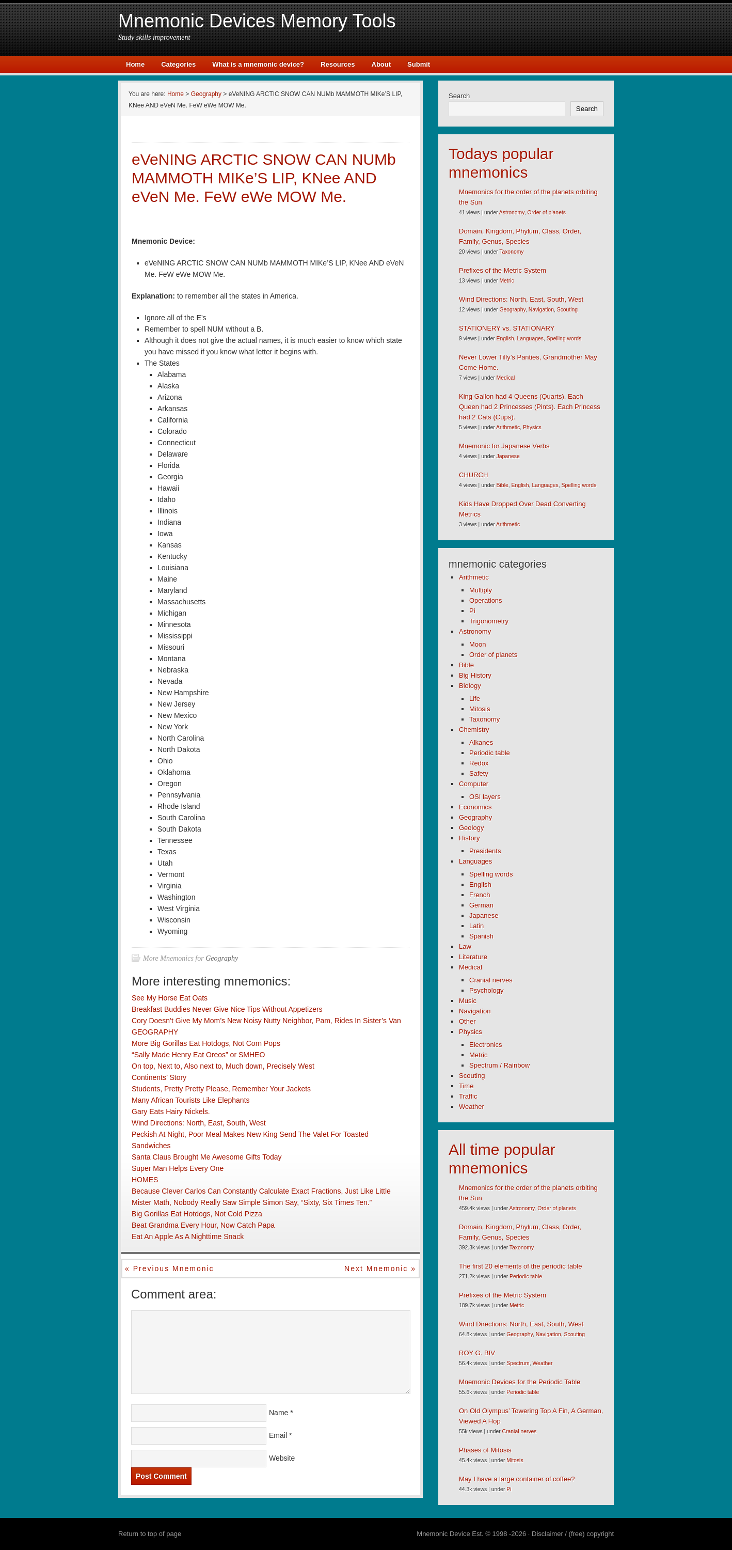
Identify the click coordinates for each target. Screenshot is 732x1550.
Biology (470, 686)
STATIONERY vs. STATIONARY (506, 328)
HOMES (145, 1180)
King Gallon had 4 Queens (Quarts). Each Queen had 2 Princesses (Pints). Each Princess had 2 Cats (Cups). (529, 407)
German (481, 905)
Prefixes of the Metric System (502, 270)
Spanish (481, 936)
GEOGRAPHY (155, 1032)
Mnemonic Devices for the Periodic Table (519, 1382)
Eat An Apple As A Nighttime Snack (188, 1236)
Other (467, 1021)
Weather (471, 1106)
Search (459, 96)
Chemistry (474, 729)
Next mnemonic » (380, 1268)
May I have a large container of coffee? (517, 1479)
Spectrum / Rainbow (499, 1065)
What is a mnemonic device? (258, 64)
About (381, 64)
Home (135, 64)
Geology (471, 828)
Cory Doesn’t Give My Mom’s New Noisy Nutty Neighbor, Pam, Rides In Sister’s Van (266, 1020)
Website (282, 1458)
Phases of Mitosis (485, 1450)
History (469, 838)
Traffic (468, 1096)
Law (465, 946)
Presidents (485, 851)
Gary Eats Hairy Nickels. (171, 1111)
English (505, 338)
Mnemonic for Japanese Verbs (504, 446)
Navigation (541, 309)
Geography (221, 958)
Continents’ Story (159, 1077)
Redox (479, 763)
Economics (475, 807)
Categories (178, 64)
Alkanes (481, 742)
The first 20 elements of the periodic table (520, 1266)
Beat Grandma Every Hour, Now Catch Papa (203, 1225)
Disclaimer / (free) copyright (573, 1534)
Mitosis (479, 709)
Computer (473, 784)
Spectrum (517, 1363)
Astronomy (511, 212)
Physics (532, 427)
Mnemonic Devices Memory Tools (257, 21)
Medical (506, 378)
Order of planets (546, 212)
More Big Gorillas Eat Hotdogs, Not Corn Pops (206, 1043)
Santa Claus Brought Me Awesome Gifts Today (207, 1157)
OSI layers (485, 797)
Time (466, 1086)
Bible (502, 485)
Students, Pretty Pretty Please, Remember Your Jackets (221, 1089)
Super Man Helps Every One (178, 1168)
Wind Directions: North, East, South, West (199, 1123)
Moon (477, 644)
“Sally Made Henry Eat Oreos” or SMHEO (198, 1055)
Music (467, 1001)
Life (474, 698)
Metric (506, 281)
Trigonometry (488, 621)
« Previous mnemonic (169, 1268)
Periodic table (489, 753)
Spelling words (564, 338)
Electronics (485, 1044)
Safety (478, 773)
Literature (473, 957)
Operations (485, 600)
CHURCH (473, 475)
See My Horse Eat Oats (170, 998)
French (479, 895)
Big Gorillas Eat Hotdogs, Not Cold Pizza (197, 1214)
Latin (476, 926)
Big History (475, 675)
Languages (530, 338)
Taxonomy (511, 252)
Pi (472, 611)
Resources (338, 64)
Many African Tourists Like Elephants (191, 1100)
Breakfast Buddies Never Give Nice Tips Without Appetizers (227, 1009)
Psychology (486, 990)
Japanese (508, 456)
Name (278, 1412)
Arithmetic (508, 427)
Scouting (567, 309)
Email (278, 1435)
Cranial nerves (491, 980)
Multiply (480, 590)
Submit (418, 64)
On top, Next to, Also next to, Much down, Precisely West (223, 1066)
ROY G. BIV (477, 1353)
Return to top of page (149, 1534)
